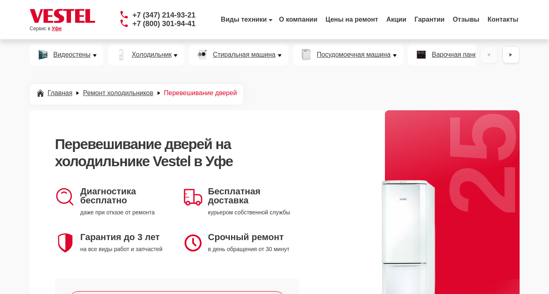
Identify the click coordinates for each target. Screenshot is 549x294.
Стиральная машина (244, 54)
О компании (298, 19)
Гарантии (430, 19)
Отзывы (466, 19)
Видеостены (72, 54)
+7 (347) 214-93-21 (164, 15)
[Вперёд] (511, 54)
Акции (396, 19)
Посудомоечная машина (354, 54)
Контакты (503, 19)
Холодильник (152, 54)
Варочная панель (458, 54)
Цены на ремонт (352, 19)
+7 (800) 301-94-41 (164, 24)
